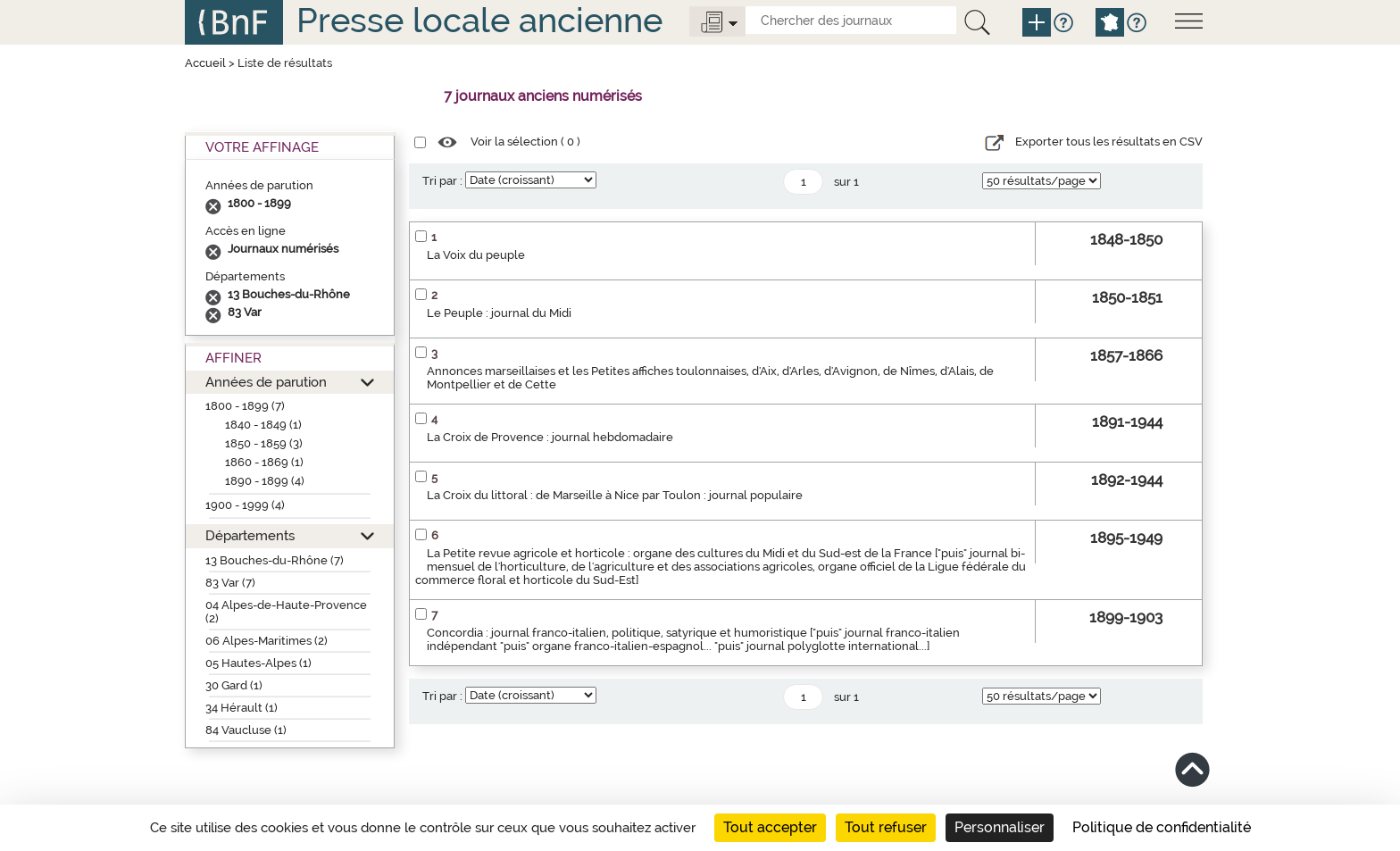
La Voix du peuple (476, 255)
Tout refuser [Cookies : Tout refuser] (886, 827)
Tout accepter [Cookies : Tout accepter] (770, 827)
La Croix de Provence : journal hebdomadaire (550, 437)
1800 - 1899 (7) (245, 406)
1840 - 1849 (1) (263, 424)
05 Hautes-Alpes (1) (258, 663)
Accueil (205, 63)
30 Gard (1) (233, 685)
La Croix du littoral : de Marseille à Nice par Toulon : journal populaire (615, 495)
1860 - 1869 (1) (264, 462)
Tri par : (442, 181)
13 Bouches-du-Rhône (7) (274, 560)
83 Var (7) (230, 582)
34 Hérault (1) (241, 707)
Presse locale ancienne (479, 20)
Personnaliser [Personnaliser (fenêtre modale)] (999, 827)
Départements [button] (250, 535)
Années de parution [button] (266, 381)
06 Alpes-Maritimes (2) (266, 640)
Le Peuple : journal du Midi (499, 313)
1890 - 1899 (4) (264, 481)
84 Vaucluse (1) (246, 730)
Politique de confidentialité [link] (1161, 827)
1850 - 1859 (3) (264, 443)
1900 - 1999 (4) (245, 505)
